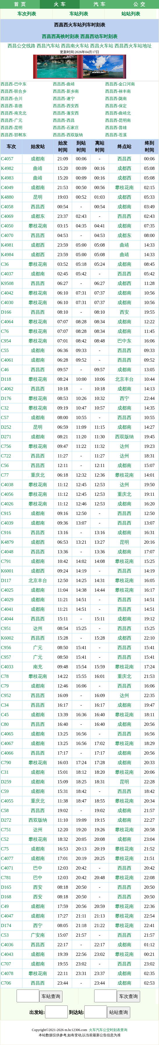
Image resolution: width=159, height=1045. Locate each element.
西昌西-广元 (11, 120)
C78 (5, 676)
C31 (5, 772)
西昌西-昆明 (11, 127)
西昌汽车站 (48, 45)
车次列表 (26, 13)
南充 (37, 666)
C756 (6, 446)
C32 (5, 407)
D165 (6, 887)
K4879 (7, 542)
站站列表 (131, 13)
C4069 (7, 216)
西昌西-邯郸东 (13, 135)
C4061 (7, 360)
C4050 (7, 225)
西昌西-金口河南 (120, 84)
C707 (6, 963)
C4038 (7, 484)
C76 (5, 331)
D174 (6, 925)
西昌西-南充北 (13, 113)
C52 (5, 839)
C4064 (7, 321)
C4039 (7, 522)
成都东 (38, 216)
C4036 (7, 944)
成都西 (124, 168)
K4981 (7, 245)
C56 (5, 465)
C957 (6, 657)
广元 (37, 647)
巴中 (37, 868)
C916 (6, 532)
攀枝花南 (124, 187)
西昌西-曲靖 (64, 84)
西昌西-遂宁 (64, 98)
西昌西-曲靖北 (118, 113)
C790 (6, 762)
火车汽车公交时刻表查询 (108, 1030)
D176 (6, 398)
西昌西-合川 (11, 98)
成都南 (38, 158)
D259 (6, 781)
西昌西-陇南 (116, 98)
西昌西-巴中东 (13, 84)
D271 (6, 436)
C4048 (7, 551)
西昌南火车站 (75, 45)
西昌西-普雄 (116, 127)
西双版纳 (124, 436)
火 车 (59, 4)
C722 (6, 455)
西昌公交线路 (21, 45)
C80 (5, 724)
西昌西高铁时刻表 (60, 36)
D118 (6, 379)
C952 (6, 695)
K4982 (7, 168)
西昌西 (124, 158)
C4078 (7, 973)
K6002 (7, 637)
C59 (5, 791)
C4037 (7, 273)
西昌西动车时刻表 (98, 36)
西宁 (124, 398)
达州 (124, 446)
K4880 (7, 197)
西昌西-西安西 (66, 106)
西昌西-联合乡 (13, 91)
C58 (5, 810)
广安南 (38, 935)
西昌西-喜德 (11, 106)
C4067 (7, 743)
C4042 (7, 292)
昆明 (37, 197)
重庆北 (38, 475)
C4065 (7, 733)
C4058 (7, 206)
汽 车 (99, 4)
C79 (5, 685)
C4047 (7, 915)
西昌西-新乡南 (66, 91)
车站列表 (78, 13)
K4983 (7, 177)
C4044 (7, 618)
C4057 (7, 158)
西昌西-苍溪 (116, 135)
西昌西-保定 (116, 106)
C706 (6, 983)
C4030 (7, 302)
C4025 (7, 590)
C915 (6, 513)
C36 (5, 264)
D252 (6, 427)
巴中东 (124, 340)
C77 (5, 475)
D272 (6, 820)
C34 (5, 705)
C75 (5, 848)
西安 (124, 312)
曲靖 (37, 168)
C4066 (7, 752)
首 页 (20, 4)
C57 (5, 417)
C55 (5, 350)
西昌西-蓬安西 (66, 113)
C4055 (7, 800)
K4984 (7, 254)
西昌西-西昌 (64, 120)
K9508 (7, 283)
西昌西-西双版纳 (68, 135)
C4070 (7, 235)
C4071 (7, 868)
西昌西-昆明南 (118, 120)
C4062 (7, 388)
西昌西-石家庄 (66, 127)
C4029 (7, 599)
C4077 (7, 858)
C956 (6, 647)
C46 (5, 369)
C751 (6, 829)
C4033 (7, 666)
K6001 (7, 570)
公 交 (139, 4)
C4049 (7, 187)
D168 (6, 896)
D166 (6, 312)
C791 (6, 561)
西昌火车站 (101, 45)
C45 (5, 714)
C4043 (7, 954)
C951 (6, 628)
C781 (6, 877)
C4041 (7, 609)
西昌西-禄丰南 (118, 91)
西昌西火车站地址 (133, 45)
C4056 (7, 494)
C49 (5, 906)
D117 (6, 580)
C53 (5, 935)
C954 (6, 340)
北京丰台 (124, 379)
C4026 (7, 503)
